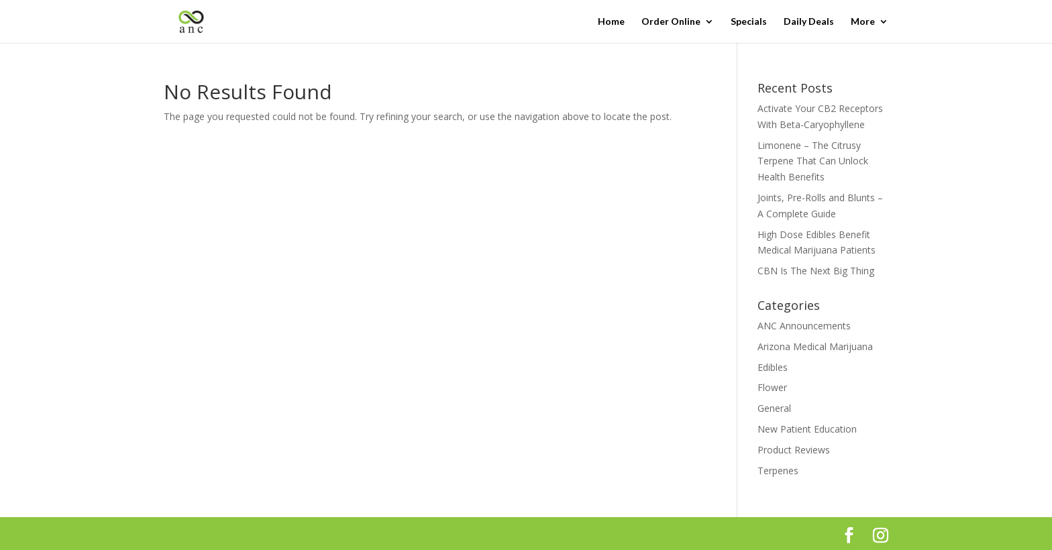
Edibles (772, 367)
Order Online (670, 22)
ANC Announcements (804, 325)
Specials (749, 22)
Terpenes (777, 470)
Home (611, 22)
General (774, 408)
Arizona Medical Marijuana (815, 346)
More (863, 22)
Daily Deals (809, 22)
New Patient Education (807, 429)
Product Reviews (793, 449)
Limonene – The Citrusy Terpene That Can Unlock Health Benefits (812, 161)
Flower (772, 387)
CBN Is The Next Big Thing (815, 270)
